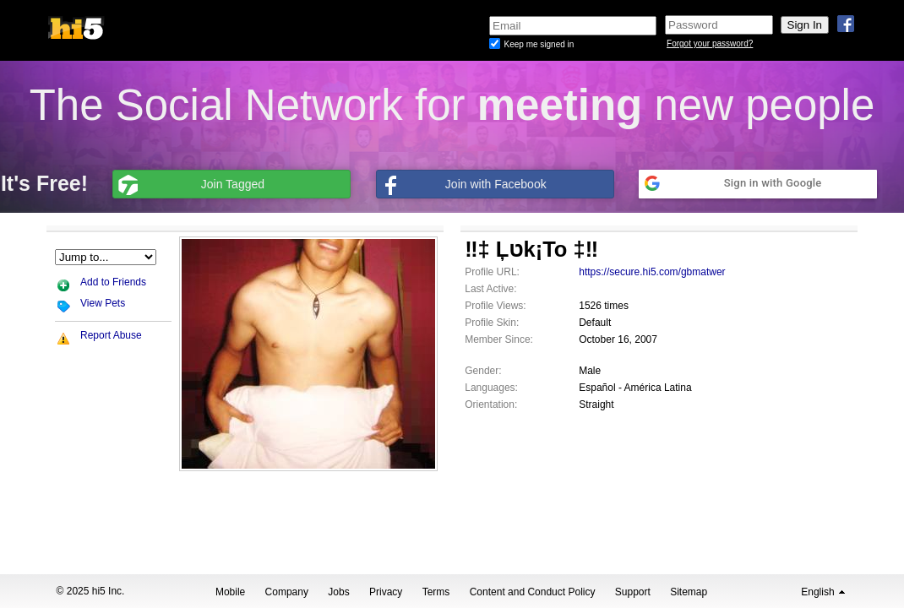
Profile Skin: (492, 322)
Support (633, 592)
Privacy (385, 592)
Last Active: (490, 289)
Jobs (338, 592)
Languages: (491, 388)
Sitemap (688, 592)
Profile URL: (492, 272)
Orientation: (491, 404)
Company (286, 592)
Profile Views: (495, 306)
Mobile (230, 592)
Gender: (483, 371)
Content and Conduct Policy (533, 592)
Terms (436, 592)
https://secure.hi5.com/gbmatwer (652, 272)
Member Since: (499, 339)
